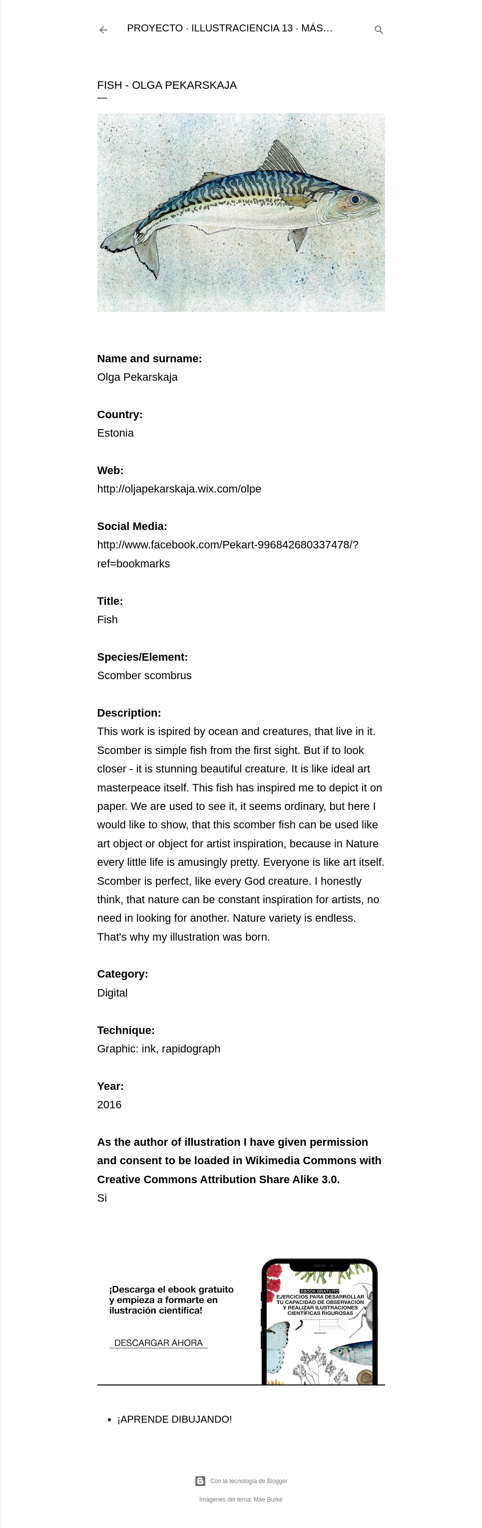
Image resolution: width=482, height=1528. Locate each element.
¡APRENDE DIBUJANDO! (174, 1419)
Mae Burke (268, 1499)
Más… (317, 27)
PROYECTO (155, 27)
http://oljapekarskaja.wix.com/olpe (179, 489)
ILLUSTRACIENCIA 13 (242, 27)
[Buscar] (379, 28)
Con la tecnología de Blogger (241, 1481)
